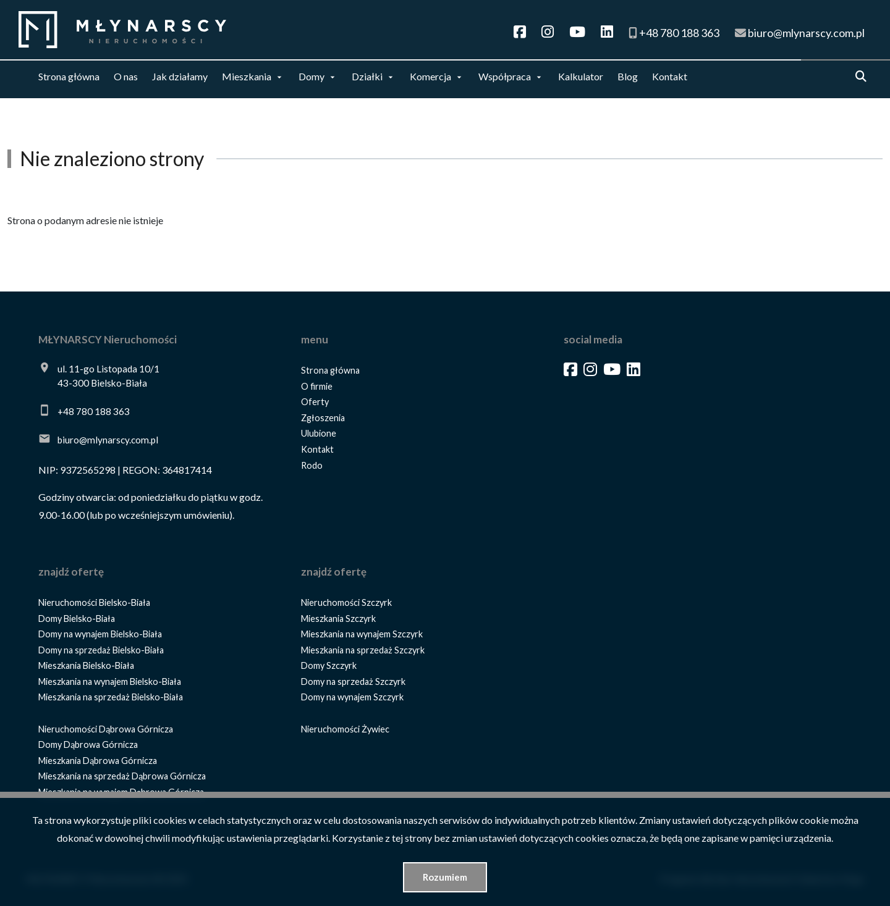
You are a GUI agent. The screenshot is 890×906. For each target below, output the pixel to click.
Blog (627, 76)
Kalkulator (580, 76)
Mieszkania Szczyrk (338, 618)
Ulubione (318, 433)
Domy (311, 76)
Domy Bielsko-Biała (76, 618)
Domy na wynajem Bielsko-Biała (100, 634)
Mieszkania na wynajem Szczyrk (362, 634)
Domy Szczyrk (329, 665)
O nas (126, 76)
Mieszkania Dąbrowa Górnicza (97, 760)
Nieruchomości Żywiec (345, 729)
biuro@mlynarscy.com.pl (107, 439)
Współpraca (504, 76)
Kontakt (669, 76)
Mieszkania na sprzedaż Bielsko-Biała (110, 697)
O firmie (317, 386)
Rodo (312, 465)
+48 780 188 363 (93, 411)
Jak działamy (180, 76)
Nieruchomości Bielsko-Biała (94, 602)
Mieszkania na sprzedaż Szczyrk (363, 650)
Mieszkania (246, 76)
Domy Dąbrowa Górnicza (88, 744)
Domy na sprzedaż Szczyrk (353, 681)
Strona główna (69, 76)
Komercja (430, 76)
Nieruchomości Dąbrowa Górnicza (105, 729)
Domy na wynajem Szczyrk (352, 697)
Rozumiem (445, 877)
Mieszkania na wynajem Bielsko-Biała (109, 681)
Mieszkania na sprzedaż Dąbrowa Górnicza (122, 776)
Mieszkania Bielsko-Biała (86, 665)
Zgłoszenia (323, 418)
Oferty (315, 401)
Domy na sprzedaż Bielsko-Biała (101, 650)
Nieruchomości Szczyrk (346, 602)
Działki (367, 76)
